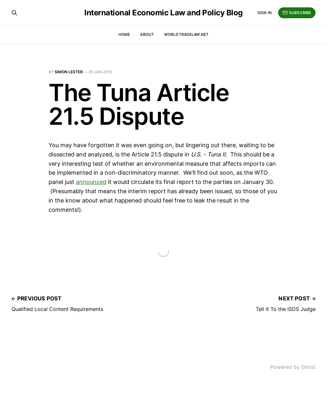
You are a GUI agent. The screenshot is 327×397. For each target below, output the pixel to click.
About (147, 34)
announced (91, 182)
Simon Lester (69, 71)
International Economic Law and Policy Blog (163, 13)
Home (124, 34)
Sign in (264, 12)
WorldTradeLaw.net (186, 34)
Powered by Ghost (293, 367)
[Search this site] (14, 13)
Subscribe (297, 12)
